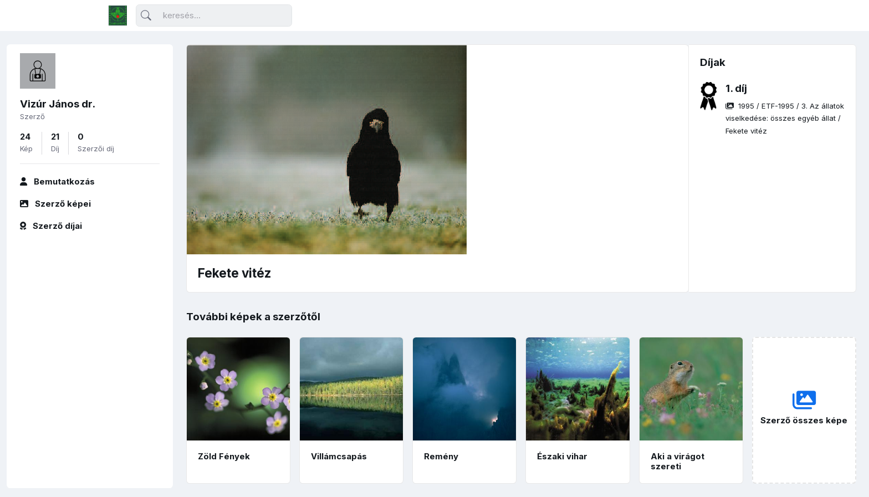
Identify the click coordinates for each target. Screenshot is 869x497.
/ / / (784, 118)
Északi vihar (562, 456)
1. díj (736, 88)
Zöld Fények (224, 456)
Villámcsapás (339, 456)
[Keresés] (214, 15)
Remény (441, 456)
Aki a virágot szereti (677, 461)
